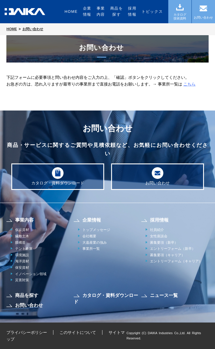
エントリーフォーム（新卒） (172, 249)
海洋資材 (22, 261)
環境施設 (22, 255)
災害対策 (22, 280)
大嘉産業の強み (94, 243)
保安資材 (22, 268)
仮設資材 (22, 230)
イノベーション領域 (30, 274)
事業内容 (101, 11)
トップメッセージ (96, 230)
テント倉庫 (23, 249)
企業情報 (87, 11)
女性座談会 (158, 236)
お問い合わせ (157, 176)
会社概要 (89, 236)
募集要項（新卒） (164, 243)
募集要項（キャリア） (167, 255)
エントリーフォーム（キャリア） (176, 261)
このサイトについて (77, 332)
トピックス (152, 11)
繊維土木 (22, 236)
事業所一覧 (91, 249)
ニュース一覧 (164, 295)
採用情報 (132, 11)
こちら (189, 84)
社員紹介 (157, 230)
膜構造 (20, 243)
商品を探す (116, 11)
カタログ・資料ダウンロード (57, 176)
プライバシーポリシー (26, 332)
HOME (70, 11)
